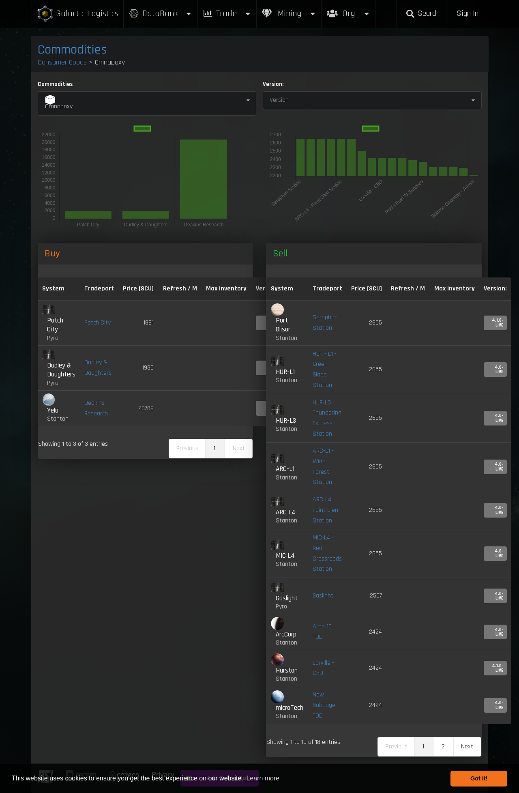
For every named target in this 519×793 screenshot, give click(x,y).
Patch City (97, 322)
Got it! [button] (478, 778)
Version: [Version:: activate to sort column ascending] (495, 288)
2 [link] (443, 746)
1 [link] (214, 448)
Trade (227, 13)
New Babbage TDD (324, 705)
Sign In (467, 14)
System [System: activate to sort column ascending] (53, 288)
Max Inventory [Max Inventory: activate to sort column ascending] (226, 288)
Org (348, 9)
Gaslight (323, 595)
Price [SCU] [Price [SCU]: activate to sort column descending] (138, 288)
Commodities (72, 49)
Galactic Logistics (77, 14)
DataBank (160, 13)
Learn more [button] (262, 778)
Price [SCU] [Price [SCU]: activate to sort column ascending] (366, 288)
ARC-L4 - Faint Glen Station (325, 509)
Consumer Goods (62, 62)
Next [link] (467, 746)
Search (422, 14)
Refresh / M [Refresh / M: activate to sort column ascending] (180, 288)
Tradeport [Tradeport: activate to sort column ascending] (99, 288)
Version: (273, 84)
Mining (289, 13)
